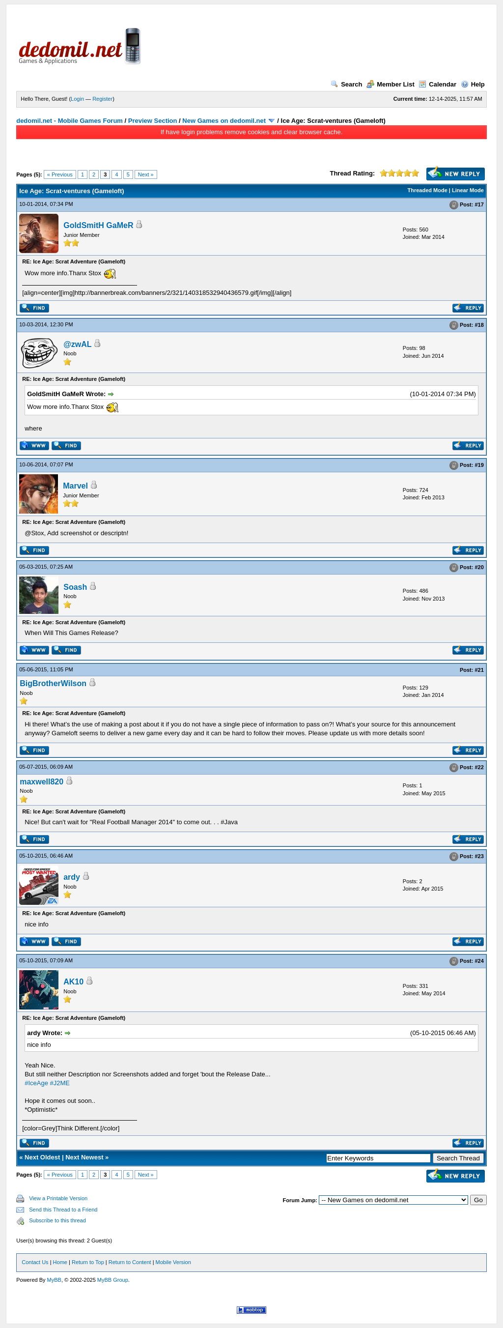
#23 (479, 856)
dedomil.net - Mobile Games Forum (69, 120)
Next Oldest (42, 1157)
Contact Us (35, 1262)
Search (346, 84)
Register (102, 99)
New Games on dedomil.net (224, 120)
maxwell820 (41, 782)
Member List (390, 84)
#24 (479, 961)
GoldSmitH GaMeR (98, 225)
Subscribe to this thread (57, 1220)
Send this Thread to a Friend (63, 1210)
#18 (479, 325)
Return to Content (130, 1262)
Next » (146, 174)
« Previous (60, 174)
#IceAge (36, 1083)
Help (473, 84)
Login (77, 99)
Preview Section (152, 120)
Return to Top (88, 1262)
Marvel (75, 486)
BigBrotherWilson (53, 683)
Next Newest (84, 1157)
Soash (75, 587)
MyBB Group (112, 1280)
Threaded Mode (427, 190)
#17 (479, 204)
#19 (479, 465)
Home (60, 1262)
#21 (479, 670)
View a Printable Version (58, 1198)
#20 (479, 567)
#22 (479, 767)
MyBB (54, 1280)
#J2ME (60, 1083)
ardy (71, 877)
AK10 (73, 982)
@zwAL (77, 344)
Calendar (437, 84)
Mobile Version (173, 1262)
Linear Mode (468, 190)
